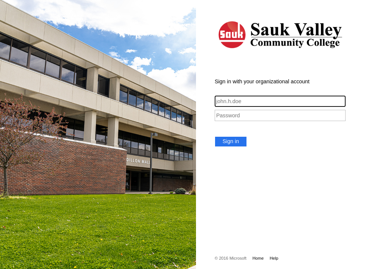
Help (274, 258)
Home (258, 258)
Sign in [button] (231, 141)
